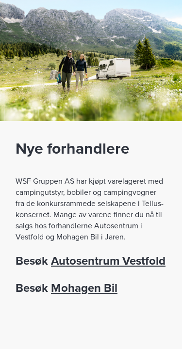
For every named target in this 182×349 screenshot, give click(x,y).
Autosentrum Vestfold (108, 261)
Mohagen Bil (84, 288)
